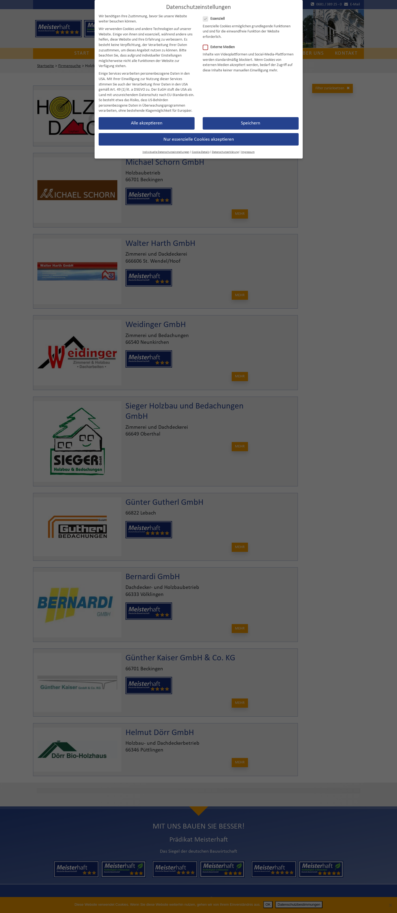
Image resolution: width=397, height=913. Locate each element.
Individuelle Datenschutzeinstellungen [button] (166, 142)
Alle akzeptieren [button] (146, 114)
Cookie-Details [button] (200, 142)
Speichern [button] (250, 114)
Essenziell (215, 9)
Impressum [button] (248, 142)
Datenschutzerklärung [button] (225, 142)
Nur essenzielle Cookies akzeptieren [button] (198, 130)
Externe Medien (220, 37)
